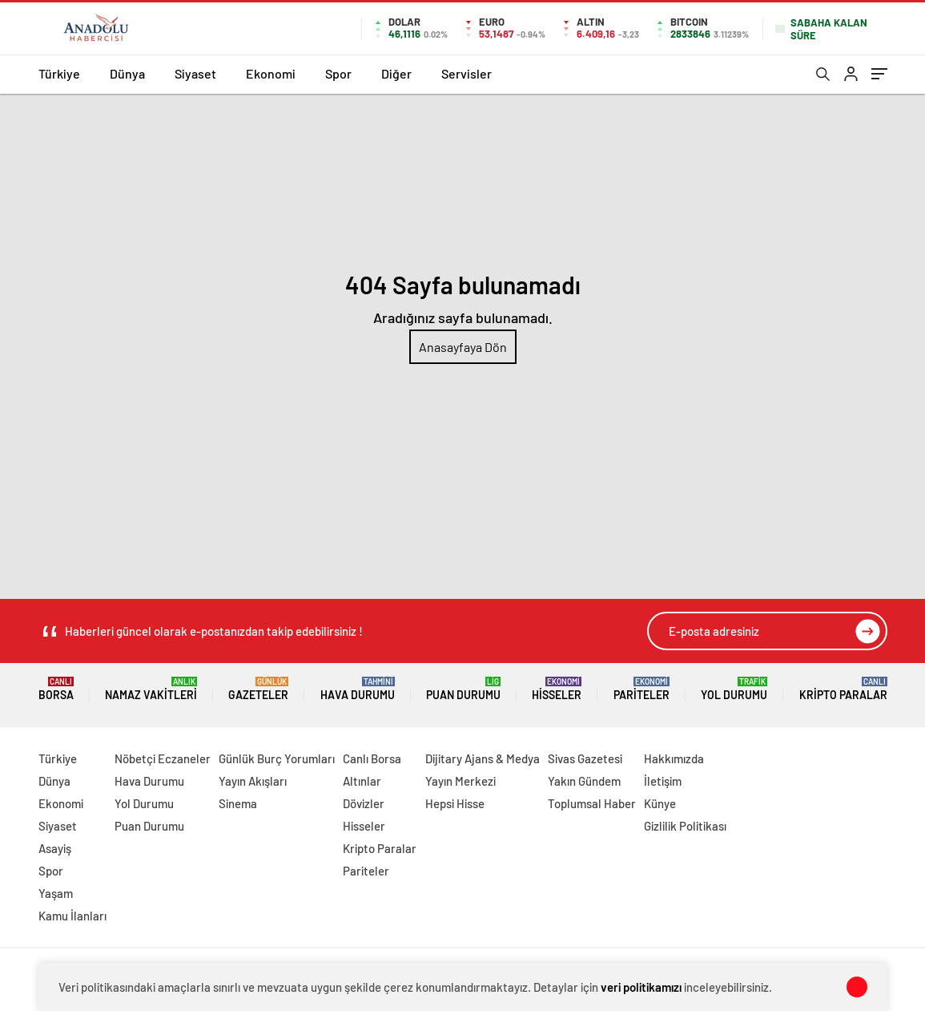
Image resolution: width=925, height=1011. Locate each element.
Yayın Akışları (253, 781)
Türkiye (59, 73)
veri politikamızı (641, 987)
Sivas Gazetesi (585, 758)
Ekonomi (271, 73)
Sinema (238, 803)
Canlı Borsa (372, 758)
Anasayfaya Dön (463, 346)
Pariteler (641, 689)
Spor (338, 73)
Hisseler (556, 689)
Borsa (56, 689)
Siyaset (195, 73)
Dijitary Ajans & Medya (482, 758)
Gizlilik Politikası (685, 826)
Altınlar (362, 781)
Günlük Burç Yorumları (277, 758)
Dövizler (363, 803)
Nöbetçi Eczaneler (163, 758)
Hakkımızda (674, 758)
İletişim (663, 781)
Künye (660, 803)
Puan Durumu (463, 689)
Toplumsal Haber (592, 803)
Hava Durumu (357, 689)
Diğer (396, 73)
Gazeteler (258, 689)
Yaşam (55, 893)
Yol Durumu (734, 689)
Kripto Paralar (843, 689)
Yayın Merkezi (460, 781)
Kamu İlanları (72, 915)
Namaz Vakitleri (151, 689)
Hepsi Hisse (455, 803)
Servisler (466, 73)
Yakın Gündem (584, 781)
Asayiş (54, 848)
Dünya (127, 73)
